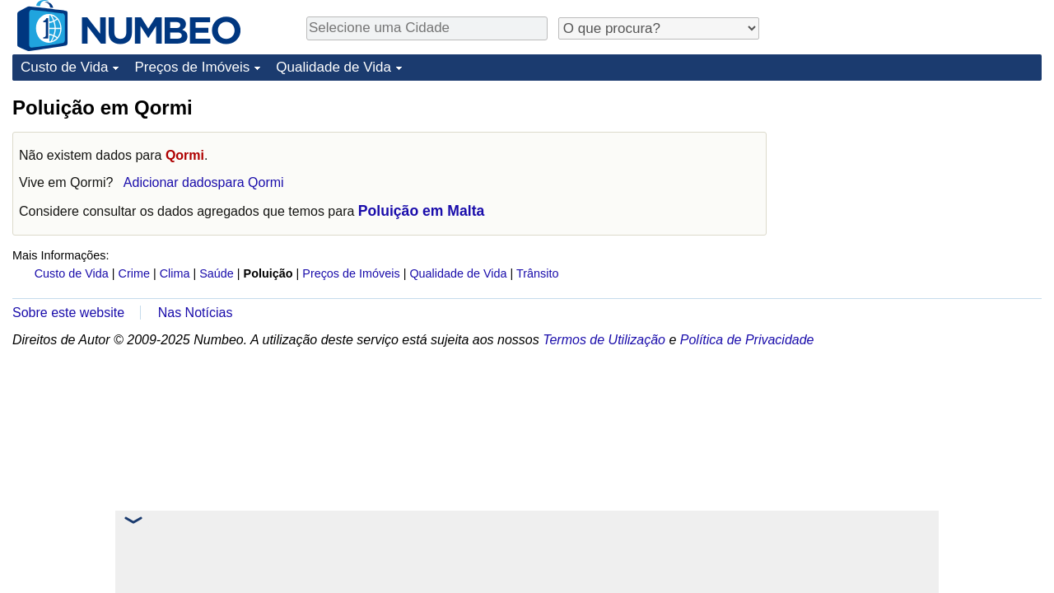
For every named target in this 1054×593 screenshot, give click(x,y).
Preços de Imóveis (192, 67)
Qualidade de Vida (333, 67)
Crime (134, 273)
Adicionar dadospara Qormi (204, 182)
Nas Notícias (195, 313)
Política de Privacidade (747, 340)
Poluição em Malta (421, 211)
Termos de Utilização (604, 340)
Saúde (216, 273)
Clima (175, 273)
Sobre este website (68, 313)
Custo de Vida (64, 67)
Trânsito (537, 273)
